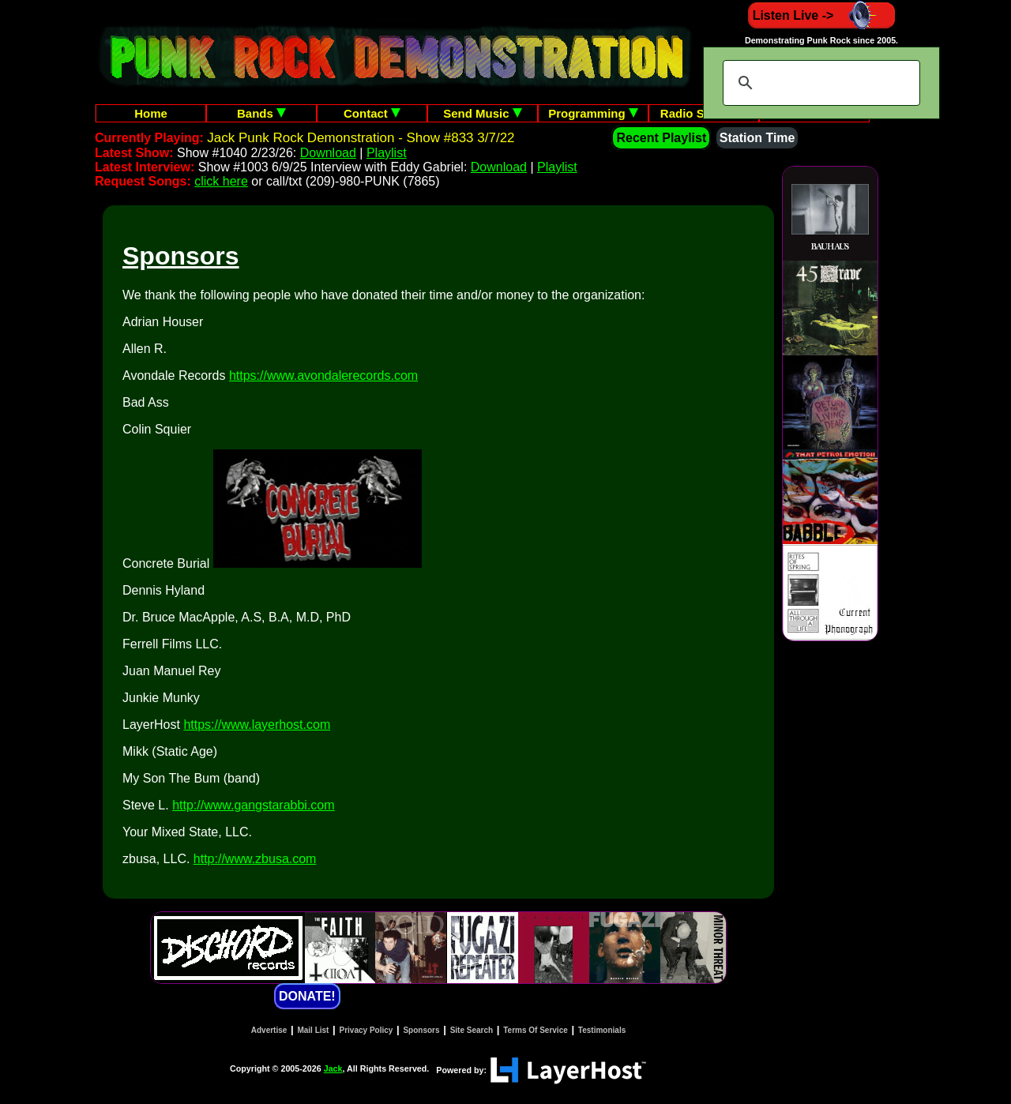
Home (150, 113)
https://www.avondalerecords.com (323, 375)
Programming (593, 113)
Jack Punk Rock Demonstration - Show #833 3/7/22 (360, 137)
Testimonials (602, 1030)
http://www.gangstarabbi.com (253, 805)
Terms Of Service (535, 1030)
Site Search (471, 1030)
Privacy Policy (366, 1030)
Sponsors (421, 1030)
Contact (372, 113)
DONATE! (307, 996)
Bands (261, 113)
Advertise (269, 1030)
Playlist (386, 153)
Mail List (313, 1030)
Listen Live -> (822, 15)
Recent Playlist (661, 138)
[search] (819, 82)
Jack (333, 1068)
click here (221, 181)
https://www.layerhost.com (256, 724)
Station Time (757, 138)
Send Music (482, 113)
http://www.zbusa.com (255, 859)
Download (328, 153)
